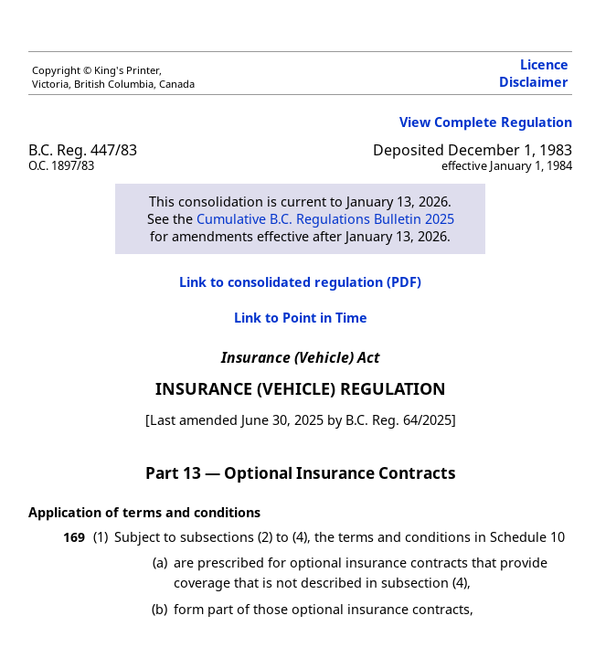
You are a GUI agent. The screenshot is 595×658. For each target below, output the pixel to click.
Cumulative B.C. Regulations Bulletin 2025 (325, 219)
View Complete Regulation (485, 122)
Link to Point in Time (300, 317)
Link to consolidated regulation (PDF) (300, 282)
